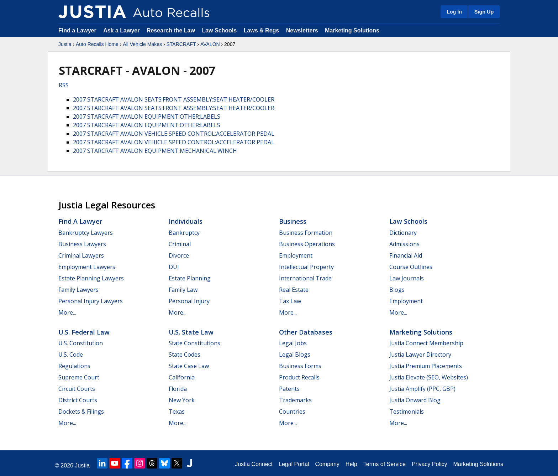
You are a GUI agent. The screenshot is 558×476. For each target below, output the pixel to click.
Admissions (404, 244)
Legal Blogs (294, 354)
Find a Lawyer (77, 30)
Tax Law (290, 301)
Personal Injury (189, 301)
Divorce (179, 255)
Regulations (74, 366)
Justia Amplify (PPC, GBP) (422, 389)
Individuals (185, 221)
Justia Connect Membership (426, 343)
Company (327, 464)
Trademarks (295, 400)
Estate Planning (190, 278)
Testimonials (406, 411)
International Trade (305, 278)
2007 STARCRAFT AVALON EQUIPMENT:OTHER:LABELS (146, 116)
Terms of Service (384, 464)
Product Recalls (299, 377)
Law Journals (406, 278)
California (182, 377)
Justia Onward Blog (415, 400)
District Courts (77, 400)
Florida (178, 389)
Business (292, 221)
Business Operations (307, 244)
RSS (64, 85)
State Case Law (189, 366)
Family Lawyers (78, 290)
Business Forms (300, 366)
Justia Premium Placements (425, 366)
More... (67, 312)
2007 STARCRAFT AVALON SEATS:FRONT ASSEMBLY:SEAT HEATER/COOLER (173, 99)
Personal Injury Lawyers (90, 301)
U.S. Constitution (80, 343)
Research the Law (171, 30)
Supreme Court (78, 377)
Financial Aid (405, 255)
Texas (177, 411)
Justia (65, 44)
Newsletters (302, 30)
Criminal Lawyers (81, 255)
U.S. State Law (191, 332)
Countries (292, 411)
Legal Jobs (293, 343)
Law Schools (219, 30)
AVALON (210, 44)
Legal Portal (294, 464)
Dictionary (403, 233)
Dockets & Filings (81, 411)
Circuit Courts (76, 389)
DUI (174, 267)
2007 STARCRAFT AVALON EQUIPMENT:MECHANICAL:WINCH (155, 151)
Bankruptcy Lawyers (85, 233)
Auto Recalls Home (97, 44)
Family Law (183, 290)
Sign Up (484, 12)
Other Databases (305, 332)
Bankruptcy (184, 233)
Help (351, 464)
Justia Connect (254, 464)
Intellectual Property (306, 267)
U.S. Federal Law (84, 332)
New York (182, 400)
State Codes (184, 354)
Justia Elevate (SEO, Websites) (428, 377)
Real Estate (294, 290)
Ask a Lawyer (122, 30)
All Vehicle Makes (142, 44)
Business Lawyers (82, 244)
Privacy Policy (429, 464)
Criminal (180, 244)
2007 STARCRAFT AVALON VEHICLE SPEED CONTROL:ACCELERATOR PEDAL (173, 134)
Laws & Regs (261, 30)
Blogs (397, 290)
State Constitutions (194, 343)
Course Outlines (410, 267)
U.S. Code (70, 354)
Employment (295, 255)
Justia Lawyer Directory (420, 354)
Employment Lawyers (86, 267)
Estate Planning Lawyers (91, 278)
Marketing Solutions (352, 30)
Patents (289, 389)
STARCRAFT (181, 44)
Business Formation (305, 233)
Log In (454, 12)
